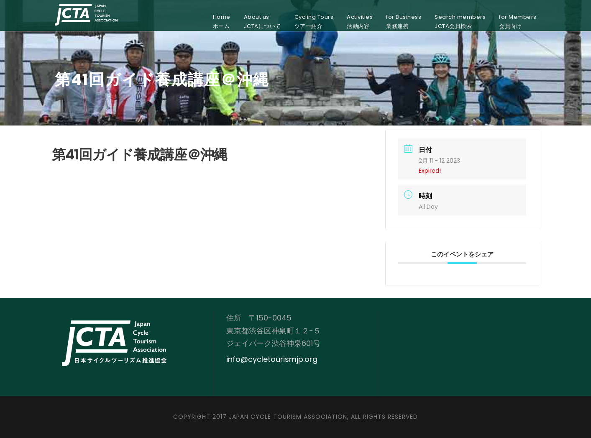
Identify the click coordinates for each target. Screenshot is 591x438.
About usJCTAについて (262, 21)
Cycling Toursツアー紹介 (314, 21)
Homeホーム (221, 21)
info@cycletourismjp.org (271, 359)
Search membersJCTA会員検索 (460, 21)
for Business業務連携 (403, 21)
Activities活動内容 (360, 21)
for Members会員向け (518, 21)
